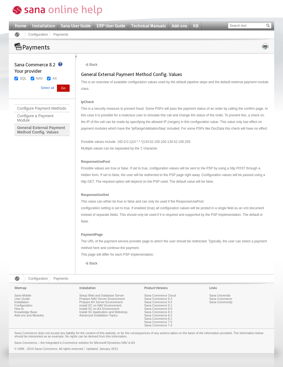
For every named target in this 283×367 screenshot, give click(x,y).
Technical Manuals (148, 25)
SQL (23, 78)
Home (20, 25)
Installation (43, 25)
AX (55, 78)
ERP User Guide (110, 25)
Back (94, 64)
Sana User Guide (76, 25)
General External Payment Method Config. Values (41, 129)
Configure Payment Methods (41, 108)
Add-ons (179, 25)
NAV (39, 78)
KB (195, 25)
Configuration (38, 34)
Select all (47, 88)
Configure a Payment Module (35, 118)
